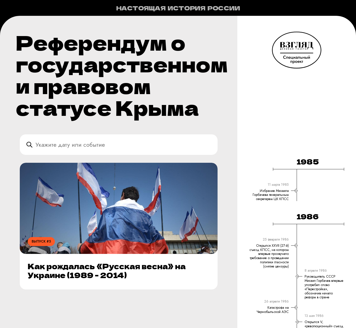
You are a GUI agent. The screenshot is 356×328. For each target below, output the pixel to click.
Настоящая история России (178, 8)
